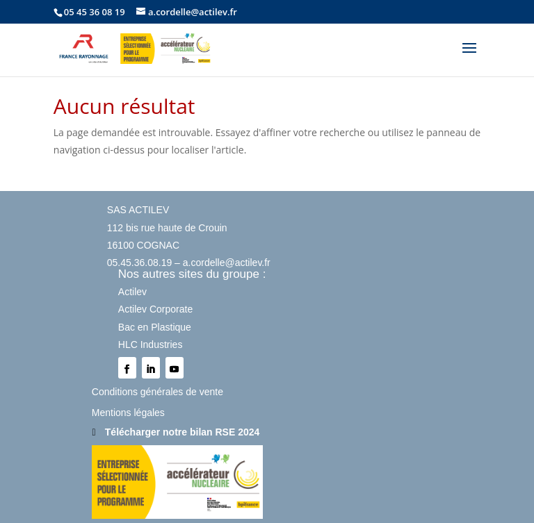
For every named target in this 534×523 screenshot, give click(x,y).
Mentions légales (128, 412)
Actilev (132, 291)
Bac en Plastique (154, 327)
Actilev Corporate (155, 309)
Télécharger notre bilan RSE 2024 (182, 432)
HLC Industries (150, 344)
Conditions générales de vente (157, 391)
